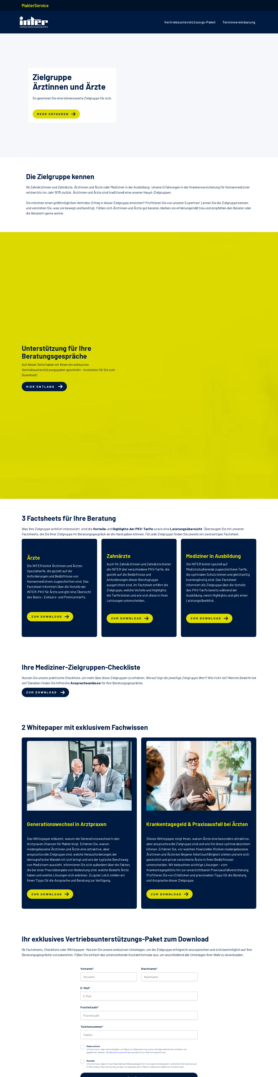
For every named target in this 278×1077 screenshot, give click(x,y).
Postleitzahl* (89, 1007)
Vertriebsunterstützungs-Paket (190, 22)
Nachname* (149, 968)
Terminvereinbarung (238, 22)
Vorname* (87, 968)
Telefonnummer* (91, 1026)
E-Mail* (85, 988)
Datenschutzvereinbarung (121, 1052)
